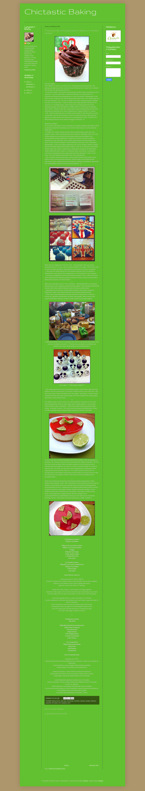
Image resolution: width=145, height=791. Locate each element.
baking (54, 701)
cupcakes (88, 701)
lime (59, 703)
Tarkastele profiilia (29, 70)
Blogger (100, 781)
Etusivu (66, 765)
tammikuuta (29, 87)
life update (55, 703)
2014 (28, 82)
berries (58, 701)
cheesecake (70, 701)
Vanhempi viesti (94, 765)
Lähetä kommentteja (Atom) (56, 769)
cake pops (63, 701)
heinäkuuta (29, 84)
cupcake (82, 701)
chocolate (76, 701)
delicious (93, 701)
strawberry (64, 703)
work (69, 703)
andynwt (85, 781)
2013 (28, 90)
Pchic (28, 43)
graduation (48, 703)
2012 (28, 93)
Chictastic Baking (60, 11)
